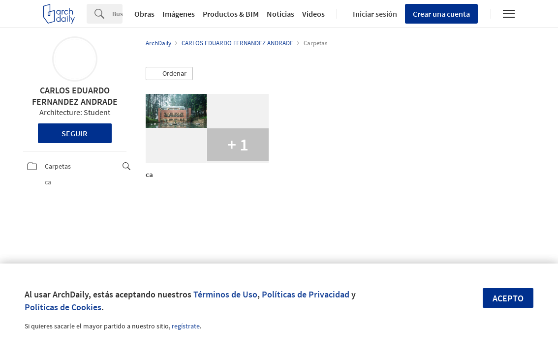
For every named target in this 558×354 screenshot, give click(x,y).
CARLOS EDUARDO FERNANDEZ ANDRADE (75, 96)
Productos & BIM (231, 14)
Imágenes (178, 14)
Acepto (508, 298)
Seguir (75, 133)
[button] (169, 74)
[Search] (117, 14)
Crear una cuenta (441, 14)
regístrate (186, 326)
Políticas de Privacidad (305, 294)
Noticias (280, 14)
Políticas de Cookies (63, 307)
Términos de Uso (225, 294)
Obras (144, 14)
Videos (313, 14)
